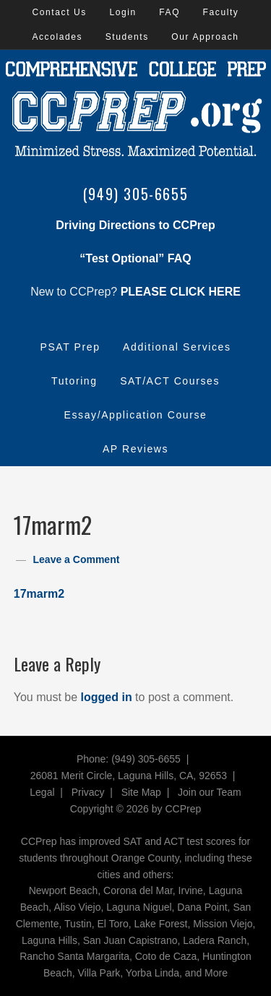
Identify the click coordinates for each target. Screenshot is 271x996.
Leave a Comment (76, 559)
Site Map (141, 792)
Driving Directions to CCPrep (135, 225)
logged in (106, 697)
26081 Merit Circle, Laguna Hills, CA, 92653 (128, 775)
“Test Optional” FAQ (135, 258)
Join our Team (209, 792)
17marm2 (39, 594)
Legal (42, 792)
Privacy (88, 792)
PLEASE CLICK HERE (181, 292)
